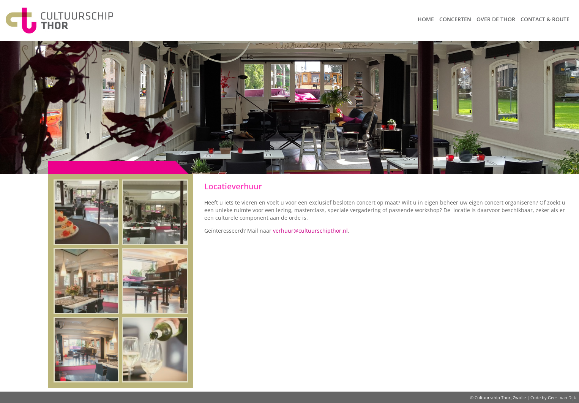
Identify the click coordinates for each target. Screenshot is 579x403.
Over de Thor (495, 19)
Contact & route (545, 19)
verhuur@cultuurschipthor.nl (310, 230)
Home (426, 19)
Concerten (455, 19)
